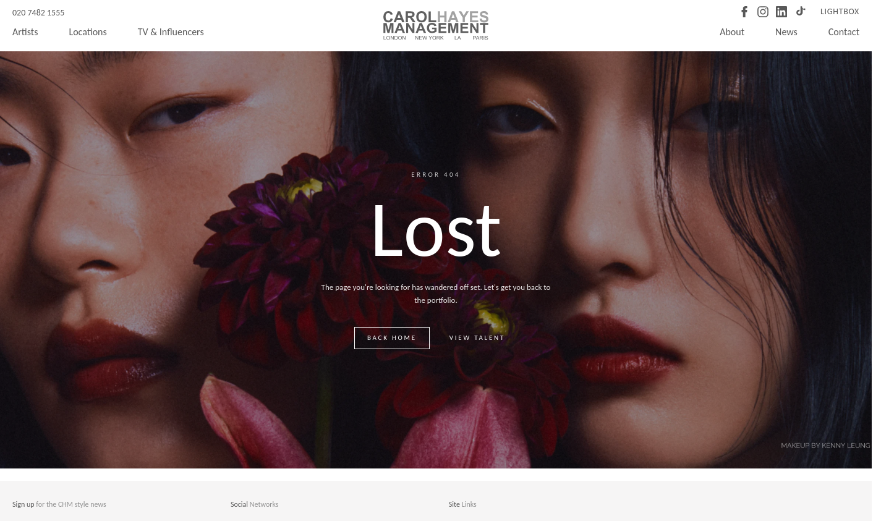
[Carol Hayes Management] (435, 25)
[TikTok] (800, 11)
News (786, 32)
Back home (392, 338)
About (732, 32)
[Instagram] (762, 11)
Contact (843, 32)
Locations (87, 32)
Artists (25, 32)
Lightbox (839, 11)
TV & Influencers (171, 32)
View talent (477, 338)
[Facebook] (744, 11)
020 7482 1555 (38, 12)
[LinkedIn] (781, 11)
